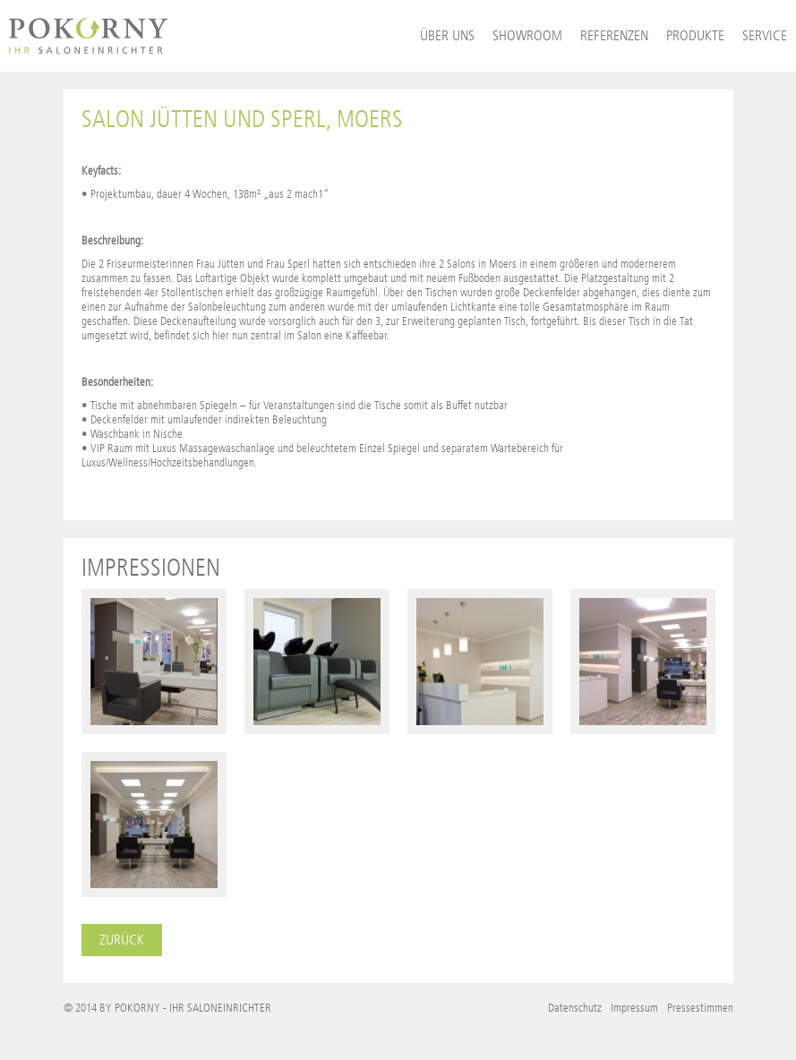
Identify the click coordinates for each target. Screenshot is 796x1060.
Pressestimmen (700, 1007)
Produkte (695, 35)
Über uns (447, 35)
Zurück (121, 939)
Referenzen (614, 35)
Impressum (634, 1007)
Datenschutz (575, 1007)
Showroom (527, 35)
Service (764, 35)
